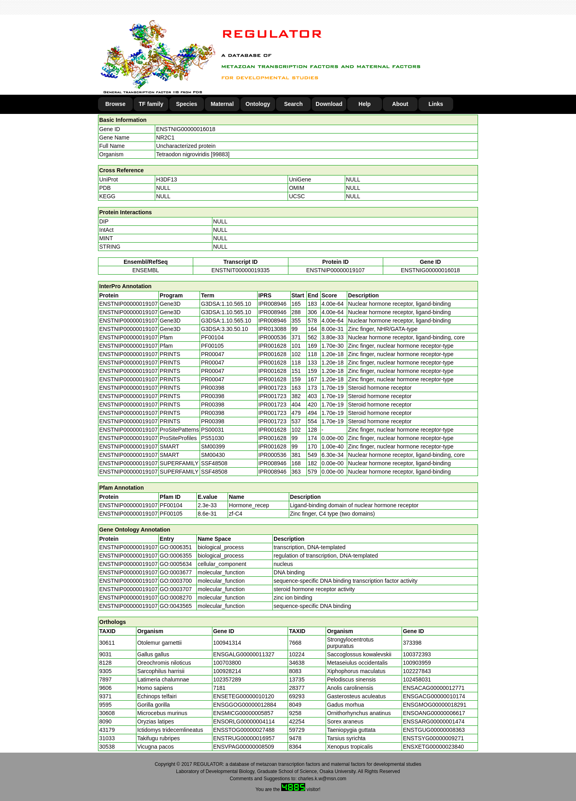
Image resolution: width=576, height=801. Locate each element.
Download (329, 104)
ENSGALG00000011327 (243, 654)
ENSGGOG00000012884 (244, 704)
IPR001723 (272, 388)
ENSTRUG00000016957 (244, 738)
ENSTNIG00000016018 (185, 129)
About (400, 104)
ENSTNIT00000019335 (241, 270)
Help (364, 104)
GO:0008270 (176, 597)
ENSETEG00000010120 (243, 696)
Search (293, 104)
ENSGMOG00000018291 (434, 704)
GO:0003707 (176, 589)
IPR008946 (272, 304)
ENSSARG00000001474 (433, 721)
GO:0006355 (176, 555)
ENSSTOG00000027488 (244, 730)
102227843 (417, 671)
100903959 (417, 663)
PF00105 (171, 513)
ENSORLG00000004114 (244, 721)
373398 (412, 643)
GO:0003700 (176, 581)
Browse (115, 104)
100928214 (227, 671)
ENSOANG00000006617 (434, 713)
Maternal (222, 104)
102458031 (417, 679)
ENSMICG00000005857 (243, 713)
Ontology (258, 104)
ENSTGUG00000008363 (434, 730)
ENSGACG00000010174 (434, 696)
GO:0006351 (176, 547)
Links (435, 104)
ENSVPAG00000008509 (243, 746)
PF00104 (171, 505)
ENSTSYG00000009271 (433, 738)
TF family (151, 104)
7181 (219, 688)
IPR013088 (272, 329)
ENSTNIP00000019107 (335, 270)
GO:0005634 (176, 564)
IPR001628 (272, 346)
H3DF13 (166, 179)
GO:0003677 (176, 572)
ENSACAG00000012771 (433, 688)
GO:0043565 (176, 606)
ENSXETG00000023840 (433, 746)
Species (186, 104)
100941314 (227, 643)
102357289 (227, 679)
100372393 (417, 654)
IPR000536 (272, 337)
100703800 (227, 663)
